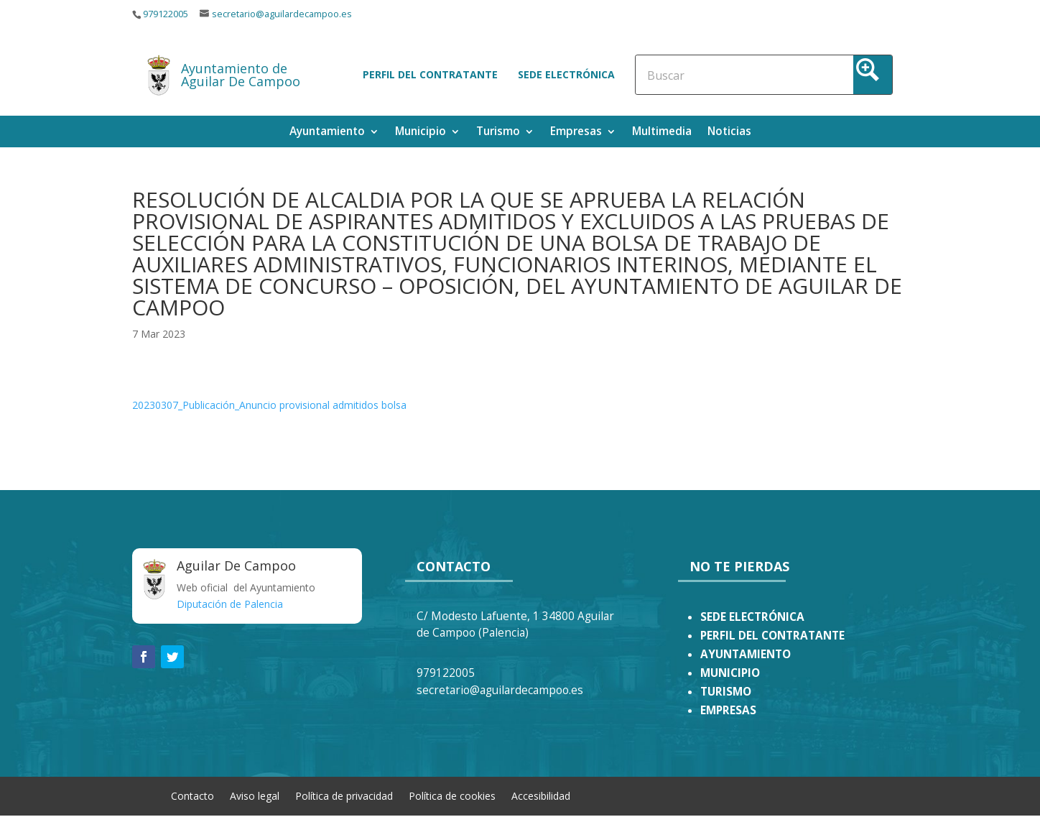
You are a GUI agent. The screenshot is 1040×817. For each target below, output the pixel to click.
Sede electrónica (566, 74)
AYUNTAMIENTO (745, 654)
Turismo (498, 132)
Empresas (576, 132)
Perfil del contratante (430, 74)
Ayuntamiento (327, 132)
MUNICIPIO (730, 672)
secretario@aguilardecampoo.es (282, 14)
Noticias (729, 132)
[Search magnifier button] (872, 74)
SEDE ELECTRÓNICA (752, 616)
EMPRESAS (728, 710)
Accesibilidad (540, 795)
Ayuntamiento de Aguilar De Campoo (240, 75)
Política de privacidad (344, 795)
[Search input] (710, 75)
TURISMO (725, 691)
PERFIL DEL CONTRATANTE (772, 635)
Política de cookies (452, 795)
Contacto (192, 795)
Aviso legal (254, 795)
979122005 (165, 14)
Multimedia (662, 132)
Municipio (420, 132)
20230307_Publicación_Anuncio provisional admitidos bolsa (269, 405)
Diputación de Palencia (230, 604)
